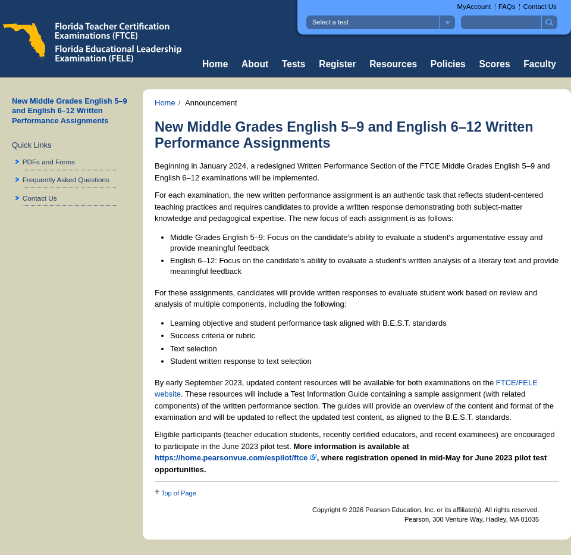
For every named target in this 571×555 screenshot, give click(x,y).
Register (337, 64)
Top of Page (178, 493)
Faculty (539, 64)
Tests (294, 64)
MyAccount (474, 6)
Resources (393, 64)
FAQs (506, 6)
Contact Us (539, 6)
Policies (448, 64)
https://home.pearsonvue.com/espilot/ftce (236, 457)
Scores (494, 64)
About (254, 64)
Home (215, 64)
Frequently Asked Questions (66, 179)
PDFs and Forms (49, 162)
